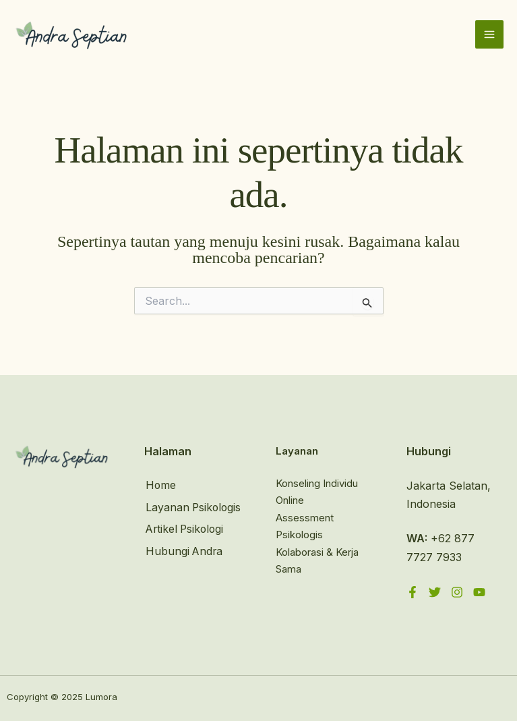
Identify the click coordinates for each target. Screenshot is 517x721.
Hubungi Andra (183, 569)
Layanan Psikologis (169, 516)
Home (159, 485)
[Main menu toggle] (489, 35)
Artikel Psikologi (185, 547)
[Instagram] (457, 592)
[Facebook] (412, 592)
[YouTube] (479, 592)
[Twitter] (435, 592)
